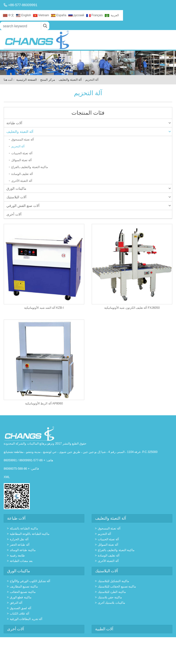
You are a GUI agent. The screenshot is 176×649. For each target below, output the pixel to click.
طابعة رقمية (17, 555)
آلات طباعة (88, 123)
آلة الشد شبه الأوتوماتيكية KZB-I (44, 307)
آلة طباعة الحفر (19, 544)
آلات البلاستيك (88, 197)
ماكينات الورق (88, 188)
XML (7, 477)
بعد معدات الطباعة (21, 561)
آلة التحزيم (17, 146)
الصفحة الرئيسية (26, 79)
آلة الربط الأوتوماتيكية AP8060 (44, 403)
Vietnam (41, 15)
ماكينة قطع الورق (20, 597)
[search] (45, 26)
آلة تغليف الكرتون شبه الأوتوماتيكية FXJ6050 (132, 307)
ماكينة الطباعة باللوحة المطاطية (29, 534)
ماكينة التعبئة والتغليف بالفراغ (29, 167)
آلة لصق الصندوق (20, 608)
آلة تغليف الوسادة (22, 174)
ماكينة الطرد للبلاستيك (112, 592)
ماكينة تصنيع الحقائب (22, 592)
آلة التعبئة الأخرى (21, 181)
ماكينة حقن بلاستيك (110, 597)
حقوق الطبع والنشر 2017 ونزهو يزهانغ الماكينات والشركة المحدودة (45, 443)
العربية (112, 15)
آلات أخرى (13, 214)
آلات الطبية (104, 629)
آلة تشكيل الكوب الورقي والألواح (30, 581)
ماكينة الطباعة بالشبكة (24, 528)
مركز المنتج (47, 79)
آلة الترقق (16, 602)
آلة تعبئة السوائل (21, 160)
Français (94, 15)
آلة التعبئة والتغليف (70, 79)
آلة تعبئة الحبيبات (21, 153)
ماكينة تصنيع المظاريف (24, 586)
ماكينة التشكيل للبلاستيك (113, 581)
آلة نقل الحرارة (19, 539)
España (58, 15)
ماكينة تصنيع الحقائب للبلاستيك (117, 586)
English (23, 15)
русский (76, 15)
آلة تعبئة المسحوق (22, 139)
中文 (8, 15)
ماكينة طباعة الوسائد (22, 550)
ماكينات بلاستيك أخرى (111, 602)
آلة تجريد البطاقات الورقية (26, 619)
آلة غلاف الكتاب (19, 613)
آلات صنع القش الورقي (88, 206)
